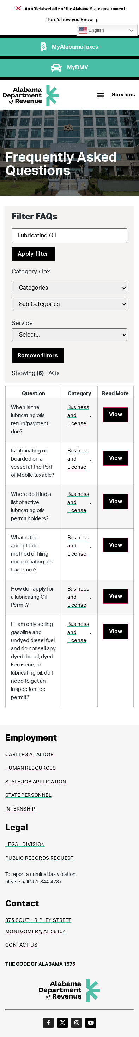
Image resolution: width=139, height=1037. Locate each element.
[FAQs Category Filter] (69, 288)
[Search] (69, 235)
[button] (72, 20)
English (91, 30)
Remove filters (38, 355)
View (115, 414)
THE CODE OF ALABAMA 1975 (40, 964)
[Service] (69, 334)
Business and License (78, 415)
